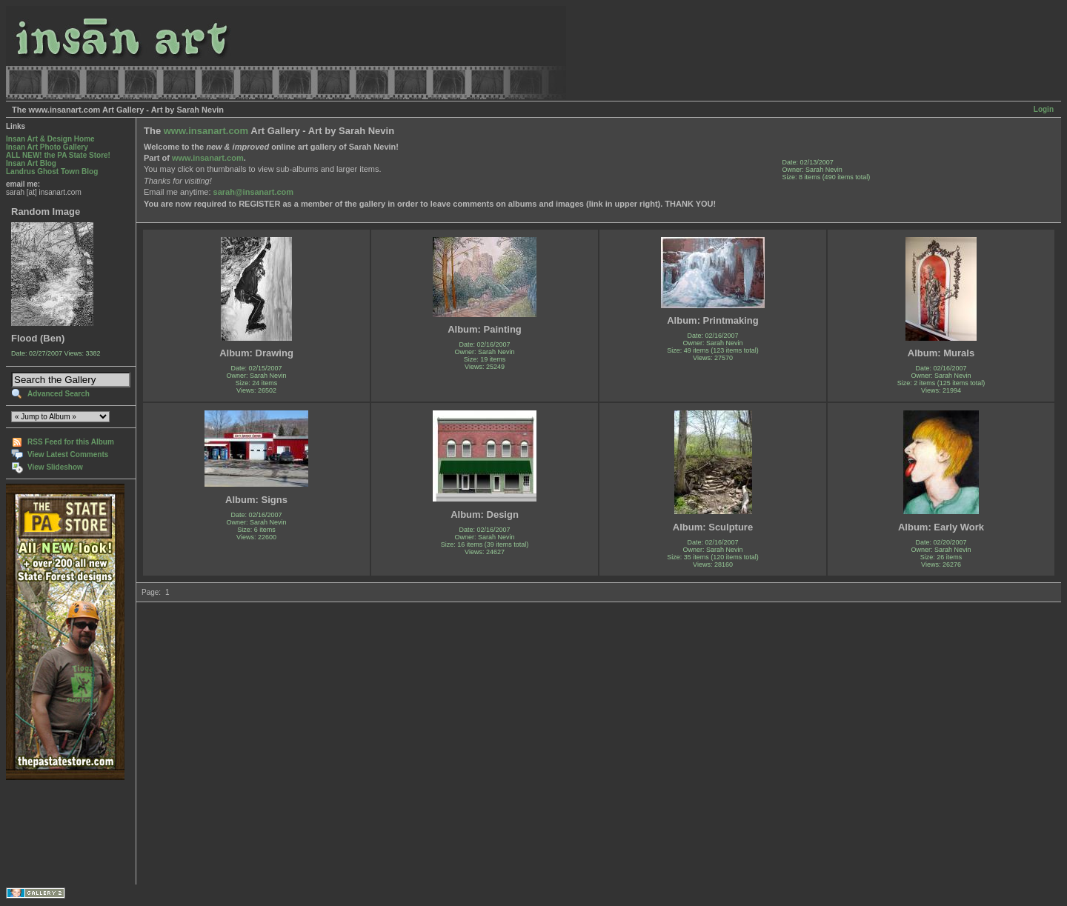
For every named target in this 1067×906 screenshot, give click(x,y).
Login (1044, 109)
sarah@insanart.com (253, 191)
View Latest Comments (67, 454)
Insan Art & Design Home (50, 139)
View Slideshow (55, 467)
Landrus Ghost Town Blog (52, 171)
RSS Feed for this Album (70, 442)
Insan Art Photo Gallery (47, 147)
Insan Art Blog (31, 163)
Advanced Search (58, 394)
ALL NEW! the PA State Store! (58, 155)
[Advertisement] (52, 832)
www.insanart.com (206, 130)
